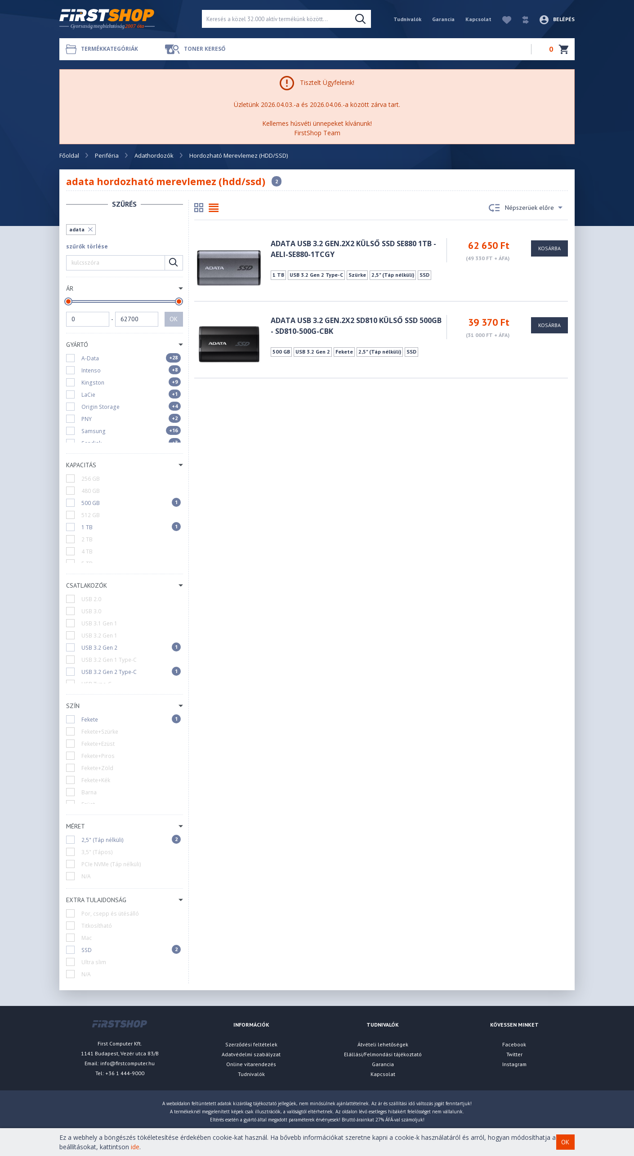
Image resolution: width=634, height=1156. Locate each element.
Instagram (514, 1064)
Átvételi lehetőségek (382, 1044)
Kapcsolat (478, 19)
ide (135, 1147)
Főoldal (69, 155)
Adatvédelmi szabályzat (251, 1054)
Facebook (514, 1044)
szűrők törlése (87, 246)
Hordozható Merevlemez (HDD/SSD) (238, 155)
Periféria (107, 155)
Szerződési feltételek (251, 1044)
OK (174, 319)
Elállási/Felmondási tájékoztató (383, 1054)
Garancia (443, 19)
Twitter (514, 1054)
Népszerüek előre (526, 208)
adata (77, 229)
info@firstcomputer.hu (127, 1063)
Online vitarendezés (251, 1064)
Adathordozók (154, 155)
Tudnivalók (407, 19)
